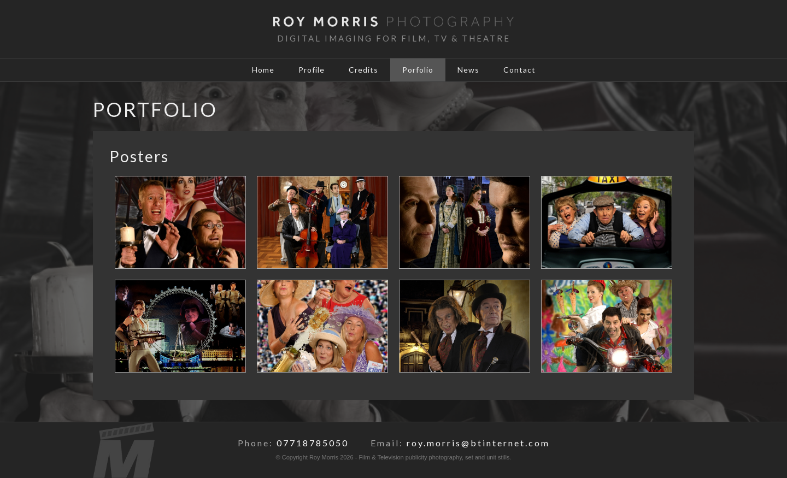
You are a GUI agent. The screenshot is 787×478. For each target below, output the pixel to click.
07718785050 (313, 443)
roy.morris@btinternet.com (478, 443)
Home (263, 69)
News (468, 69)
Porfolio (417, 69)
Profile (311, 69)
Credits (363, 69)
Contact (519, 69)
